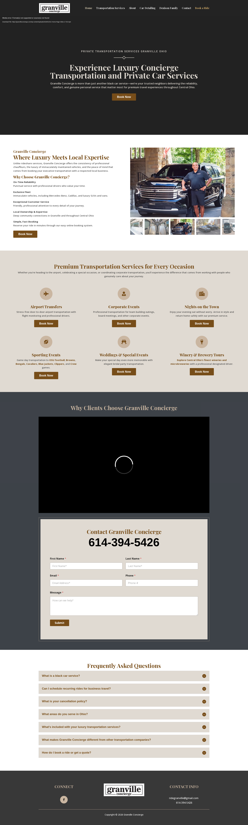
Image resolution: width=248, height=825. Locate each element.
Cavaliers (31, 363)
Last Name (134, 558)
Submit (59, 623)
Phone (131, 575)
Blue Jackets (45, 363)
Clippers (59, 363)
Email (54, 575)
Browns (70, 360)
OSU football (57, 360)
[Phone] (162, 583)
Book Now (124, 97)
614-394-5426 (184, 802)
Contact (186, 8)
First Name (58, 558)
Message (56, 592)
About (132, 8)
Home (88, 8)
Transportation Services (110, 8)
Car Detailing (147, 8)
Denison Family (168, 8)
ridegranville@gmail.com (183, 798)
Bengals (20, 363)
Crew (73, 363)
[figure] (182, 182)
